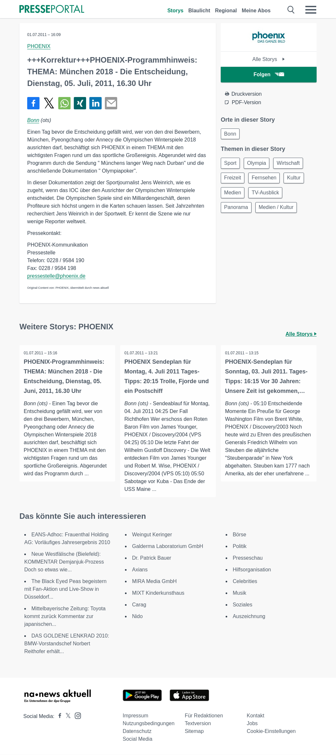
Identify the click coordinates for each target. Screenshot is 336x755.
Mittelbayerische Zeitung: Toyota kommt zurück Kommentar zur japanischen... (65, 616)
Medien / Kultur (278, 211)
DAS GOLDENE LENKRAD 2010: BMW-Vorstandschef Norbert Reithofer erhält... (66, 643)
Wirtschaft (292, 164)
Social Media (137, 739)
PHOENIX (38, 46)
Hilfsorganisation (252, 570)
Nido (137, 616)
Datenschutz (137, 731)
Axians (140, 570)
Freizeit (233, 180)
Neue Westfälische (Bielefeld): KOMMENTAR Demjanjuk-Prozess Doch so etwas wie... (64, 562)
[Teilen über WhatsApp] (64, 103)
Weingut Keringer (152, 535)
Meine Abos (256, 10)
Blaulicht (199, 10)
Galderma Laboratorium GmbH (167, 546)
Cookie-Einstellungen (271, 731)
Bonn (33, 120)
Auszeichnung (249, 616)
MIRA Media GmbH (154, 581)
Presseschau (248, 558)
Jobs (252, 723)
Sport (231, 164)
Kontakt (255, 716)
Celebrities (245, 581)
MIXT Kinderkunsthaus (158, 593)
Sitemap (194, 731)
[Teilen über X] (49, 103)
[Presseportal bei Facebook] (58, 716)
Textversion (198, 723)
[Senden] (111, 103)
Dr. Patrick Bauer (151, 558)
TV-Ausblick (267, 195)
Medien (233, 195)
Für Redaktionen (204, 716)
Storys (175, 10)
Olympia (259, 164)
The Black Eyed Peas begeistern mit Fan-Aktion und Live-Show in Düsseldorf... (65, 589)
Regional (226, 10)
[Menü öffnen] (311, 9)
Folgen (268, 74)
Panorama (237, 211)
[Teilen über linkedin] (95, 103)
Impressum (135, 716)
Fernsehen (266, 180)
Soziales (242, 605)
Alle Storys (268, 59)
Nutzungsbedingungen (148, 723)
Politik (240, 546)
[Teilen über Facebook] (33, 103)
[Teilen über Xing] (80, 103)
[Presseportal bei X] (66, 716)
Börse (239, 535)
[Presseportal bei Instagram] (76, 715)
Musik (239, 593)
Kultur (298, 180)
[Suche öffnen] (291, 9)
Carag (139, 605)
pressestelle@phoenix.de (56, 276)
